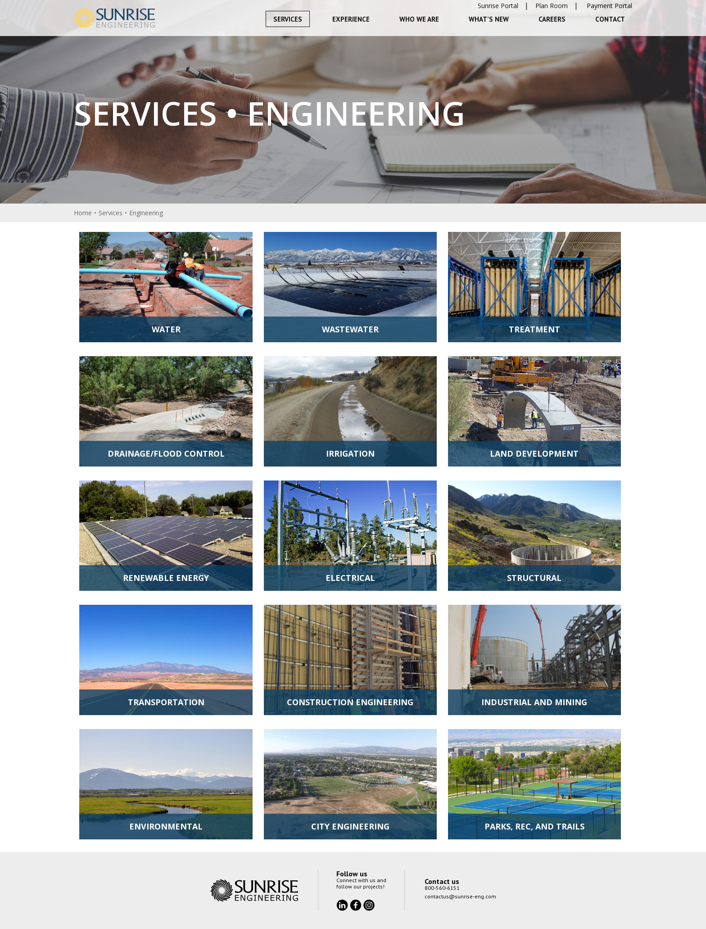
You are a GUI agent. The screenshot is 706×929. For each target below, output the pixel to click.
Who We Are (419, 19)
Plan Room (551, 5)
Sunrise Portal (498, 5)
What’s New (489, 19)
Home (83, 212)
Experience (351, 19)
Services (287, 19)
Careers (552, 19)
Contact (610, 19)
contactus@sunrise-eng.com (460, 896)
